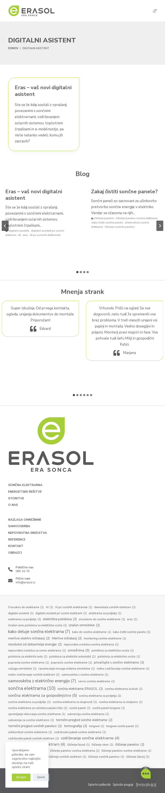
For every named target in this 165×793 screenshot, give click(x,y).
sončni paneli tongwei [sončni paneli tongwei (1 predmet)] (108, 708)
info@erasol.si (25, 582)
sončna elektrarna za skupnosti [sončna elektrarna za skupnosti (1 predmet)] (75, 702)
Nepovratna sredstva (27, 533)
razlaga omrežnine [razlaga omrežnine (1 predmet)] (22, 669)
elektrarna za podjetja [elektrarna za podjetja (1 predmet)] (105, 613)
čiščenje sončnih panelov (120, 227)
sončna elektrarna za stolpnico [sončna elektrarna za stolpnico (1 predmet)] (120, 702)
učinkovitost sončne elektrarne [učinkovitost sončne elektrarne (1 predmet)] (30, 732)
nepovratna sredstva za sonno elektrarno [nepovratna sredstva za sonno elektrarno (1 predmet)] (37, 650)
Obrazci (15, 553)
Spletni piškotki (99, 784)
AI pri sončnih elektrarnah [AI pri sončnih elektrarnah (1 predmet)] (73, 607)
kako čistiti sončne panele (107, 222)
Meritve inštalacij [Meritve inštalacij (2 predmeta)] (67, 638)
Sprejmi (21, 777)
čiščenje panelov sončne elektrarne (136, 218)
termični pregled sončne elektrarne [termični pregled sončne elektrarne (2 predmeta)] (84, 720)
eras (25, 235)
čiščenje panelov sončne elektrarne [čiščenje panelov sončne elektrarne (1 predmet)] (126, 751)
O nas (13, 505)
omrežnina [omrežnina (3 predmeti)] (79, 650)
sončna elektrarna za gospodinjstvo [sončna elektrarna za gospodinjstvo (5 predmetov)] (42, 695)
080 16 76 (22, 571)
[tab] (77, 272)
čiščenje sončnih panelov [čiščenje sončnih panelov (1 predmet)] (106, 757)
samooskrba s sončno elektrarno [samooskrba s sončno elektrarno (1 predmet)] (84, 675)
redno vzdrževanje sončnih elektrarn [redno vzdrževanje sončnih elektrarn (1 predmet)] (34, 675)
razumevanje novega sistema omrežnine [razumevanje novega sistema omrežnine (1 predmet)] (66, 669)
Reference (16, 540)
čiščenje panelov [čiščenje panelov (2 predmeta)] (129, 744)
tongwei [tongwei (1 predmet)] (96, 726)
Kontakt (15, 546)
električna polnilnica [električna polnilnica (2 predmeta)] (60, 619)
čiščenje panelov (104, 218)
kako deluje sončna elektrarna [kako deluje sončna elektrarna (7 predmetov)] (39, 631)
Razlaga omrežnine (24, 520)
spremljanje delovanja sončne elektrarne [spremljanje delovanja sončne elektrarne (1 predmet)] (36, 714)
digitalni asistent (19, 230)
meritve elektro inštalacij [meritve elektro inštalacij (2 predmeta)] (29, 638)
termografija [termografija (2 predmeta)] (75, 726)
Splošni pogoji (123, 784)
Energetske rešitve (25, 492)
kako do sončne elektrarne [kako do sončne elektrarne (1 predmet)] (91, 632)
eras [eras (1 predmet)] (132, 619)
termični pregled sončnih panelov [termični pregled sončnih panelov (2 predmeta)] (35, 726)
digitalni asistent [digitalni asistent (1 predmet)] (21, 613)
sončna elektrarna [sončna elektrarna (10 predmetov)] (32, 688)
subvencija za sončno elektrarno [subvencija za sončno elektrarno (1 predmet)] (31, 720)
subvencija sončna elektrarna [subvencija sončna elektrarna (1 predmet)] (88, 714)
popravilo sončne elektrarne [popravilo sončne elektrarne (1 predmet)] (71, 663)
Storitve (16, 498)
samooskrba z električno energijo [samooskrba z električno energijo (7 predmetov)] (42, 681)
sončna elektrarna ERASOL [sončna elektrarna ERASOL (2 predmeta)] (80, 689)
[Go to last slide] (5, 226)
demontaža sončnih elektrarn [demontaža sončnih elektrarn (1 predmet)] (115, 607)
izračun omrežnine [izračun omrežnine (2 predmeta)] (84, 625)
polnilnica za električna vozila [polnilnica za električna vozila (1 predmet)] (113, 650)
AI (19, 235)
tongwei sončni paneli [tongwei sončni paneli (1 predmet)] (122, 726)
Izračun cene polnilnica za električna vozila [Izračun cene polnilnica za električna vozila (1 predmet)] (37, 625)
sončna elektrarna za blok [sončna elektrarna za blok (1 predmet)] (123, 689)
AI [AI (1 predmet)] (49, 607)
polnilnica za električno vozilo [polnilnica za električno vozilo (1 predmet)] (119, 656)
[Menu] (155, 11)
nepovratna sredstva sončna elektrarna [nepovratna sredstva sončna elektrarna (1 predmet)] (91, 644)
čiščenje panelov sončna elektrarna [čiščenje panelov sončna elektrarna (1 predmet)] (74, 751)
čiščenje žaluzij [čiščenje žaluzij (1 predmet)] (137, 757)
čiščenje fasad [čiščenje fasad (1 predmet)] (78, 745)
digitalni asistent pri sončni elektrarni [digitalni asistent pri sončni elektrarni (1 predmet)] (61, 613)
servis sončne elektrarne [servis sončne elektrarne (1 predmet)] (96, 681)
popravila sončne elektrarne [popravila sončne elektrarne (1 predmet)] (28, 663)
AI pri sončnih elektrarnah (45, 235)
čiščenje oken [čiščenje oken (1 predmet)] (102, 745)
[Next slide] (159, 226)
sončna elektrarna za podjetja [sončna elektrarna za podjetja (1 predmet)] (100, 696)
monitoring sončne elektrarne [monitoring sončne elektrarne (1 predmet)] (105, 638)
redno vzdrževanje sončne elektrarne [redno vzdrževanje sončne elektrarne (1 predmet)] (123, 669)
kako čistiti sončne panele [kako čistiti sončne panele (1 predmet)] (131, 632)
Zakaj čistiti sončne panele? (124, 191)
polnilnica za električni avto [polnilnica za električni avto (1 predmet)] (27, 656)
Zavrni (41, 777)
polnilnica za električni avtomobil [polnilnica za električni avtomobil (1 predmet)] (72, 656)
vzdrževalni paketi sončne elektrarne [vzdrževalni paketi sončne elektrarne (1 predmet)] (80, 732)
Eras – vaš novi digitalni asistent (43, 91)
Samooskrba (19, 526)
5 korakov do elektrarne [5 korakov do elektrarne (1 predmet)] (26, 607)
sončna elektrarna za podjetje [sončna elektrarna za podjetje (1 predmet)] (29, 702)
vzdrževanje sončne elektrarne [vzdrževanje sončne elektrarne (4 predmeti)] (90, 738)
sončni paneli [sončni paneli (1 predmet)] (79, 708)
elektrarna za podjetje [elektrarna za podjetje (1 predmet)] (24, 619)
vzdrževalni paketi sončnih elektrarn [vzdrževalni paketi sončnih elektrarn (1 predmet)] (33, 738)
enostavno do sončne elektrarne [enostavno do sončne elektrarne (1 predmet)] (102, 619)
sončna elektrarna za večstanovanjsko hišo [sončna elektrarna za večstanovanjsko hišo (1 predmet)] (37, 708)
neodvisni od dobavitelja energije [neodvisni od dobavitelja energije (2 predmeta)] (35, 644)
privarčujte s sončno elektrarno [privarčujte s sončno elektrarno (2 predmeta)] (119, 662)
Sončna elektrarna (25, 485)
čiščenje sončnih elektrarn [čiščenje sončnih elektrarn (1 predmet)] (67, 757)
